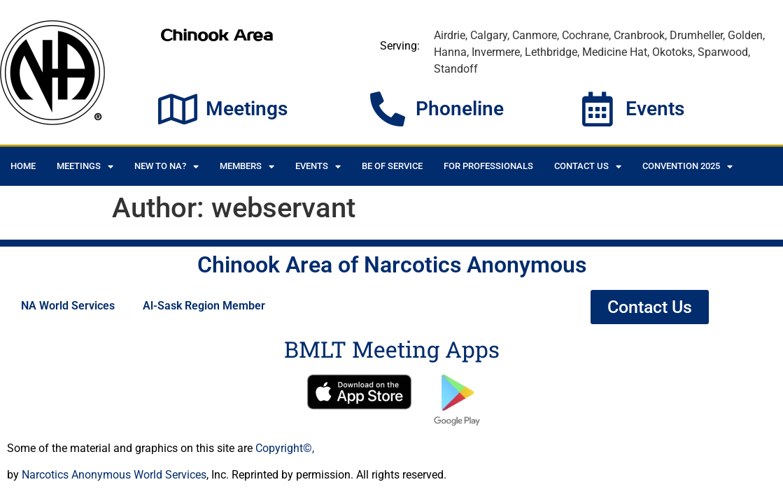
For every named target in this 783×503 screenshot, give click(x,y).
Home (23, 166)
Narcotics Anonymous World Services (114, 474)
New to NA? (166, 166)
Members (247, 166)
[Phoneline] (387, 109)
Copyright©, (284, 448)
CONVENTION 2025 (687, 166)
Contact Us (587, 166)
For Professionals (488, 166)
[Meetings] (177, 109)
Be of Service (392, 166)
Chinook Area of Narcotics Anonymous (391, 265)
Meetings (247, 108)
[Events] (597, 109)
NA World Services (68, 305)
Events (655, 108)
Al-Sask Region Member (204, 305)
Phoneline (460, 108)
